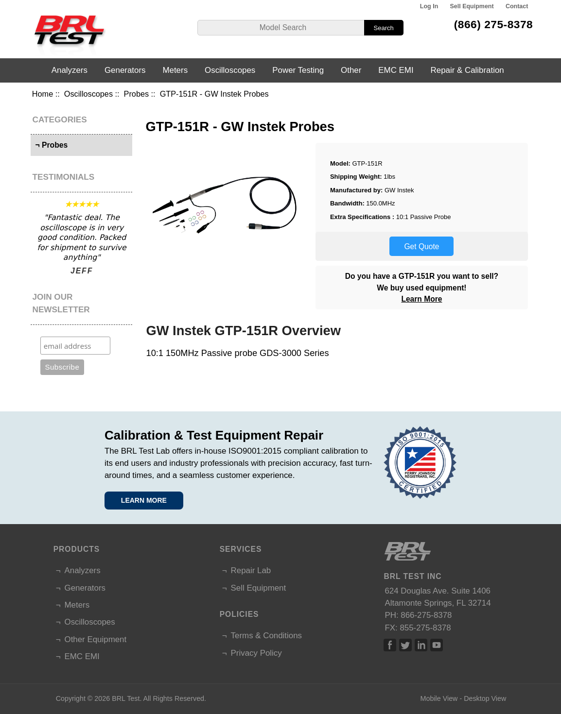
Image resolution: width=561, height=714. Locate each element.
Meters (175, 70)
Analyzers (70, 70)
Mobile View (439, 698)
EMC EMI (395, 70)
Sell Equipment (472, 6)
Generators (125, 70)
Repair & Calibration (467, 70)
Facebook (390, 645)
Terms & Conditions (266, 635)
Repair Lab (251, 570)
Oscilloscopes (88, 93)
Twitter (405, 645)
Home (42, 93)
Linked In (421, 645)
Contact (517, 6)
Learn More (421, 299)
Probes (136, 93)
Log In (429, 6)
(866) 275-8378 (493, 24)
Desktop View (485, 698)
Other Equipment (96, 639)
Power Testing (298, 70)
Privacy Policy (256, 653)
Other (351, 70)
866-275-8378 (426, 615)
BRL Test (126, 698)
